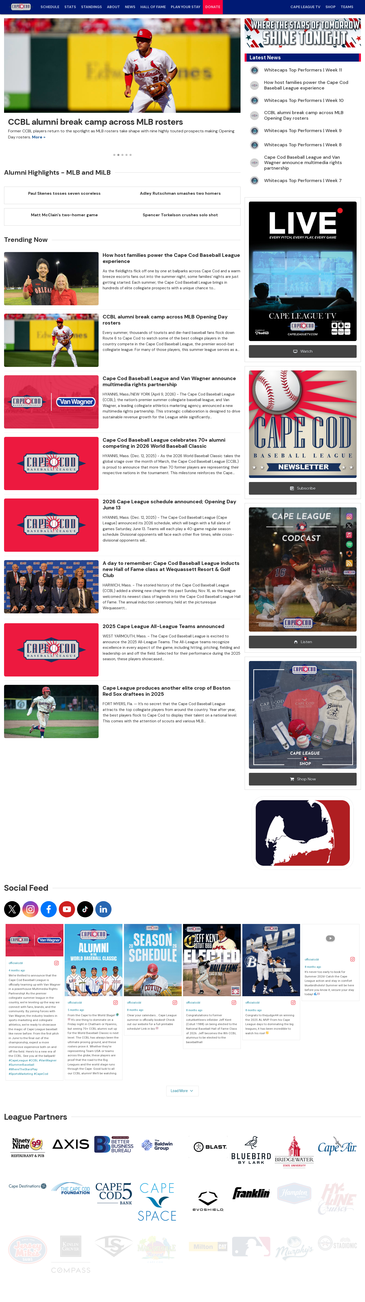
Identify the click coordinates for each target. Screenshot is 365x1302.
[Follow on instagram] (30, 909)
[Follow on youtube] (67, 909)
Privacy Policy (60, 1283)
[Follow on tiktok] (85, 909)
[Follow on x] (12, 909)
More (37, 137)
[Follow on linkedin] (103, 909)
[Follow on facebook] (49, 909)
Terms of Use (32, 1283)
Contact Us (88, 1283)
